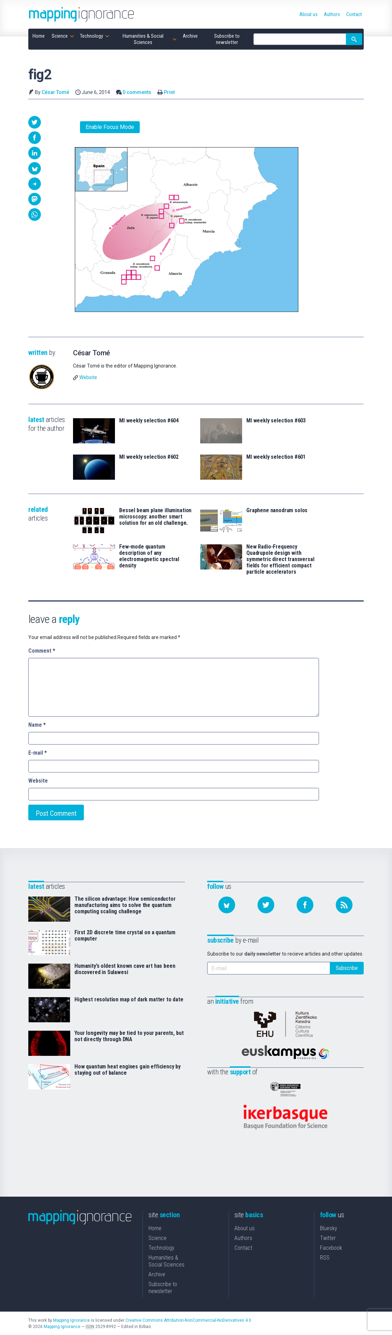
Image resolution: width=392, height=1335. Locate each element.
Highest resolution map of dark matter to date (128, 999)
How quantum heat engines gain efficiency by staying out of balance (127, 1070)
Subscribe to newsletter (162, 1287)
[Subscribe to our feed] (344, 905)
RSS (324, 1257)
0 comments (137, 92)
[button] (34, 122)
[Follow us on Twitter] (265, 905)
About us (244, 1228)
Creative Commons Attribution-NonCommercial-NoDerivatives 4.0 (188, 1320)
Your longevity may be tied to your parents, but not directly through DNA (128, 1036)
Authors (243, 1237)
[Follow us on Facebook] (305, 905)
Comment (41, 650)
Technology (161, 1247)
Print (169, 92)
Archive (156, 1274)
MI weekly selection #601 (276, 457)
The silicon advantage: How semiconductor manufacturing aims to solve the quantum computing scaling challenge (125, 905)
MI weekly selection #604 (149, 421)
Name (37, 724)
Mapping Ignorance (71, 1320)
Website (88, 377)
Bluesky (328, 1228)
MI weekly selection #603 (276, 421)
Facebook (331, 1247)
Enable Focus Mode (110, 127)
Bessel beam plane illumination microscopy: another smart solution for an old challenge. (155, 516)
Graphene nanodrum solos (276, 510)
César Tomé (55, 92)
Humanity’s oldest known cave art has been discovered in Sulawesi (124, 969)
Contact (243, 1247)
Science (157, 1237)
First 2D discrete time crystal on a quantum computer (124, 935)
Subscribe (347, 968)
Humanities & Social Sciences (166, 1261)
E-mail (37, 752)
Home (154, 1228)
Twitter (328, 1237)
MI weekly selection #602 (149, 457)
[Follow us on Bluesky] (226, 905)
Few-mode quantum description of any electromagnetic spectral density (149, 556)
